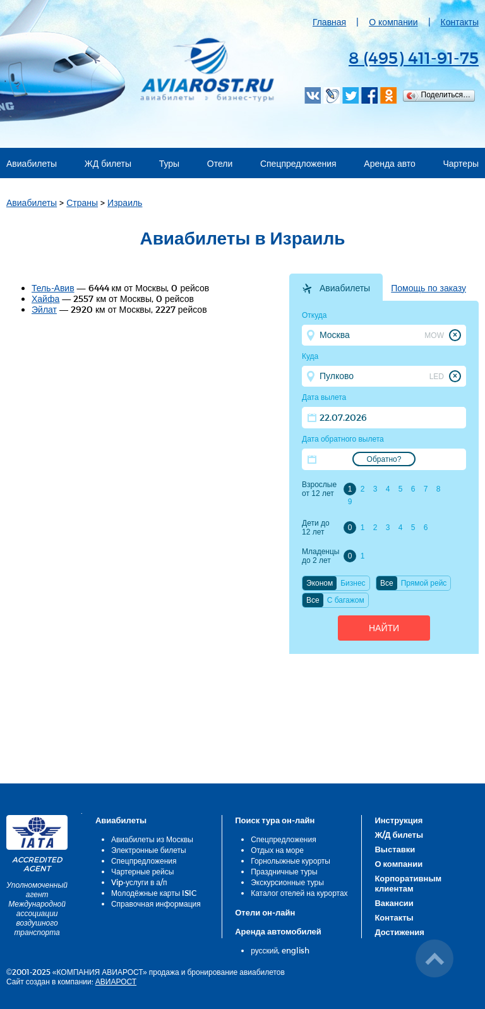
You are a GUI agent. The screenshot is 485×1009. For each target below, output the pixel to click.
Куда (310, 356)
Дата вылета (324, 397)
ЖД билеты (108, 163)
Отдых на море (277, 849)
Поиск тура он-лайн (274, 820)
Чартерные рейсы (142, 871)
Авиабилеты (31, 163)
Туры (169, 163)
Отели (219, 163)
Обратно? (384, 459)
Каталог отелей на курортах (299, 892)
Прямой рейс (424, 583)
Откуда (314, 315)
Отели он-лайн (265, 912)
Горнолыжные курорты (290, 860)
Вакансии (393, 903)
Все (386, 583)
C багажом (345, 600)
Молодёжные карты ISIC (153, 892)
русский (264, 950)
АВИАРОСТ (115, 981)
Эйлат (44, 309)
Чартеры (461, 163)
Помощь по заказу (428, 288)
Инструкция (398, 820)
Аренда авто (390, 163)
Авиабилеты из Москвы (152, 839)
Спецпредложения (298, 163)
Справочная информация (156, 903)
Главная (329, 21)
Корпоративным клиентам (407, 883)
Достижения (399, 932)
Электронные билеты (148, 849)
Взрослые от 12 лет (319, 489)
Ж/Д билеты (398, 835)
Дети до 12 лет (316, 527)
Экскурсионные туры (287, 882)
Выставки (394, 849)
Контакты (460, 21)
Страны (82, 202)
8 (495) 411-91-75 (414, 57)
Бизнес (352, 583)
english (295, 950)
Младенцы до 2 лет (320, 556)
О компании (393, 21)
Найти (384, 628)
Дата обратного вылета (343, 439)
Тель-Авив (53, 287)
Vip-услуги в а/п (139, 882)
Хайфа (45, 298)
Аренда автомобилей (278, 931)
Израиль (124, 202)
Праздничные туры (284, 871)
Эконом (319, 583)
